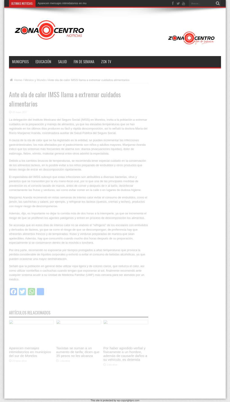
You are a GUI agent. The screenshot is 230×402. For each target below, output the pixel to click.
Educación (43, 61)
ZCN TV (106, 61)
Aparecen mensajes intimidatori (56, 3)
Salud (62, 61)
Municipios (20, 61)
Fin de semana (84, 61)
